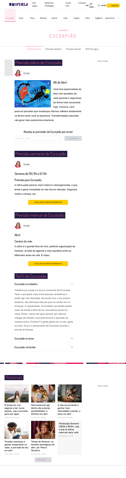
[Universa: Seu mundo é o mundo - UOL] (18, 4)
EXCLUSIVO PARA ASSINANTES (48, 202)
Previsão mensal (73, 48)
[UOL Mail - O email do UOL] (93, 5)
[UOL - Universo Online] (30, 4)
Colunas (82, 3)
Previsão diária (34, 48)
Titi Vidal (26, 73)
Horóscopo (63, 30)
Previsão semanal (53, 48)
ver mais (43, 459)
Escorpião (63, 36)
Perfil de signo (92, 48)
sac (87, 5)
